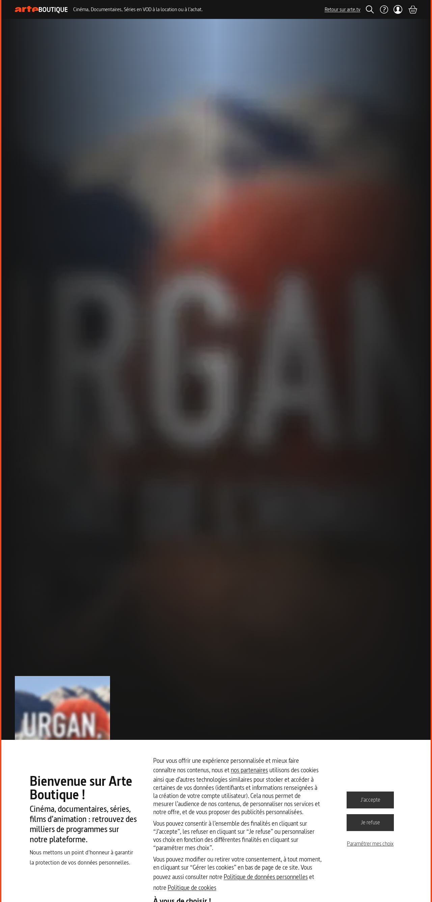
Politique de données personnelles (266, 877)
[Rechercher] (370, 9)
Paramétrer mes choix (370, 843)
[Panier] (412, 9)
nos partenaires (249, 770)
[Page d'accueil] (41, 10)
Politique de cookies (192, 887)
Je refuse (370, 822)
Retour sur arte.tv (342, 9)
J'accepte (370, 799)
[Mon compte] (398, 9)
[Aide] (383, 9)
